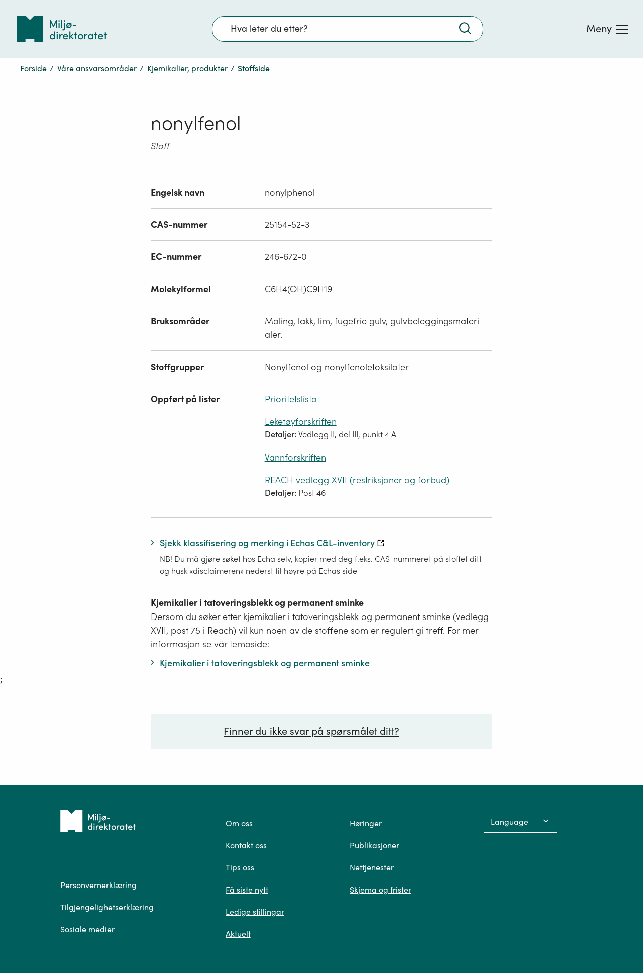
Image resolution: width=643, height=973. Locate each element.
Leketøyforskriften (301, 421)
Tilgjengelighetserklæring (107, 907)
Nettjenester (372, 867)
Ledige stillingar (255, 912)
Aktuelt (238, 934)
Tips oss (240, 867)
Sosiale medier (87, 929)
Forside (33, 68)
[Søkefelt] (347, 28)
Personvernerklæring (98, 885)
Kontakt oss (246, 845)
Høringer (366, 823)
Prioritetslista (291, 399)
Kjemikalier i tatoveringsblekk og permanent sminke (257, 602)
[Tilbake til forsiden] (62, 29)
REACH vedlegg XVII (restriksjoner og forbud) (357, 480)
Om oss (239, 823)
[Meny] (607, 28)
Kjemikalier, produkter (187, 68)
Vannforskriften (295, 457)
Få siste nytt (247, 889)
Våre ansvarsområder (97, 68)
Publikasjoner (374, 845)
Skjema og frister (380, 889)
